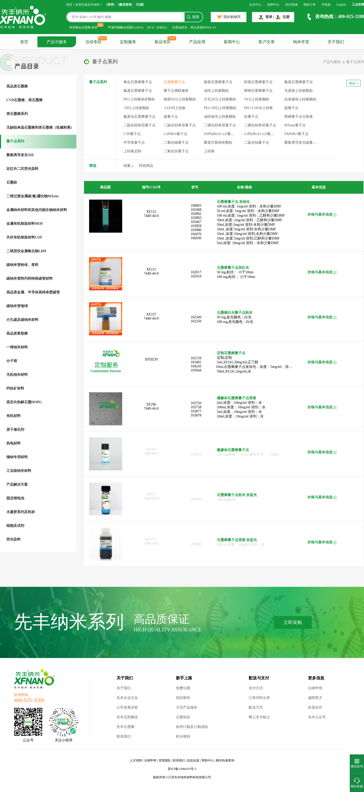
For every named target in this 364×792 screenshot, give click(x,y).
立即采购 (293, 622)
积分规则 (183, 736)
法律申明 (315, 688)
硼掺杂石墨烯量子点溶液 (236, 398)
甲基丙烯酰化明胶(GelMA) (126, 27)
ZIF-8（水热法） (158, 27)
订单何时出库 (259, 698)
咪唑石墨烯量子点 (258, 91)
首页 (24, 42)
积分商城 (291, 4)
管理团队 (165, 760)
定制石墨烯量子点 (231, 353)
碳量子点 (171, 116)
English (341, 4)
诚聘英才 (315, 698)
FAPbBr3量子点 (296, 134)
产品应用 (197, 42)
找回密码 (183, 698)
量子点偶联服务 (176, 91)
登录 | (269, 17)
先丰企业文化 (127, 698)
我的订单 (309, 4)
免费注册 (183, 688)
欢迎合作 (315, 707)
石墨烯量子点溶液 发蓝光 (237, 540)
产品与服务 (57, 42)
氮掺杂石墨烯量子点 (233, 450)
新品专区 (163, 42)
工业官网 (358, 4)
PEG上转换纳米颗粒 (139, 99)
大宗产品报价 (186, 707)
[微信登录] (125, 4)
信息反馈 (193, 760)
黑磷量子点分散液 (298, 116)
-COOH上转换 (175, 108)
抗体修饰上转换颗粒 (300, 99)
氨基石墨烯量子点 (298, 82)
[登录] (110, 4)
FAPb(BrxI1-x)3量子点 (221, 134)
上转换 (209, 151)
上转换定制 (132, 151)
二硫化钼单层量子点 (139, 125)
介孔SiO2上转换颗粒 (220, 99)
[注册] (140, 4)
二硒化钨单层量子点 (220, 125)
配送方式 (256, 707)
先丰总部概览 (127, 717)
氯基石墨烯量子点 (137, 91)
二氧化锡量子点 (176, 142)
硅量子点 (251, 116)
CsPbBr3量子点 (175, 134)
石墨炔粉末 (179, 27)
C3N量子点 (132, 134)
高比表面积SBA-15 (203, 27)
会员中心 (255, 4)
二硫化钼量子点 (256, 142)
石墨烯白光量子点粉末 (235, 313)
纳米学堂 (301, 42)
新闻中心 (232, 42)
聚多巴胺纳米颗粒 (218, 142)
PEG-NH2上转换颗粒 (220, 108)
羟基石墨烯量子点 (258, 82)
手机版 (326, 4)
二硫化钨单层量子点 (180, 125)
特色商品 (146, 166)
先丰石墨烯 (125, 727)
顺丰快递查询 (225, 760)
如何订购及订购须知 (192, 727)
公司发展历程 (127, 707)
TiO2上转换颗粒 (256, 99)
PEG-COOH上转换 (258, 108)
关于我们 (336, 42)
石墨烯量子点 (174, 82)
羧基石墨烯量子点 (218, 82)
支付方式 (256, 688)
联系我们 (124, 736)
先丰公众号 (317, 717)
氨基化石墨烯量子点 (139, 116)
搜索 (195, 17)
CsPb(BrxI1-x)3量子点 (261, 134)
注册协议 (183, 717)
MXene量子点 (295, 125)
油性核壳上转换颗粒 (220, 116)
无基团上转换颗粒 (298, 91)
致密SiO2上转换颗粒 (180, 99)
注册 (286, 17)
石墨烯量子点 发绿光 (233, 202)
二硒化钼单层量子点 (260, 125)
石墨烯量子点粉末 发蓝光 (237, 495)
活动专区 (93, 42)
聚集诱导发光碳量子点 (302, 142)
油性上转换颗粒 (216, 91)
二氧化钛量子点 (176, 151)
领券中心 (273, 4)
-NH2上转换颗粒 (136, 108)
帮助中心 (208, 760)
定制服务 (128, 42)
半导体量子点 (134, 142)
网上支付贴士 (259, 717)
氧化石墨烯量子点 (137, 82)
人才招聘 (136, 760)
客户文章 (266, 42)
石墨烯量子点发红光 (233, 268)
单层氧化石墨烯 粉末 (83, 27)
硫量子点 (291, 108)
